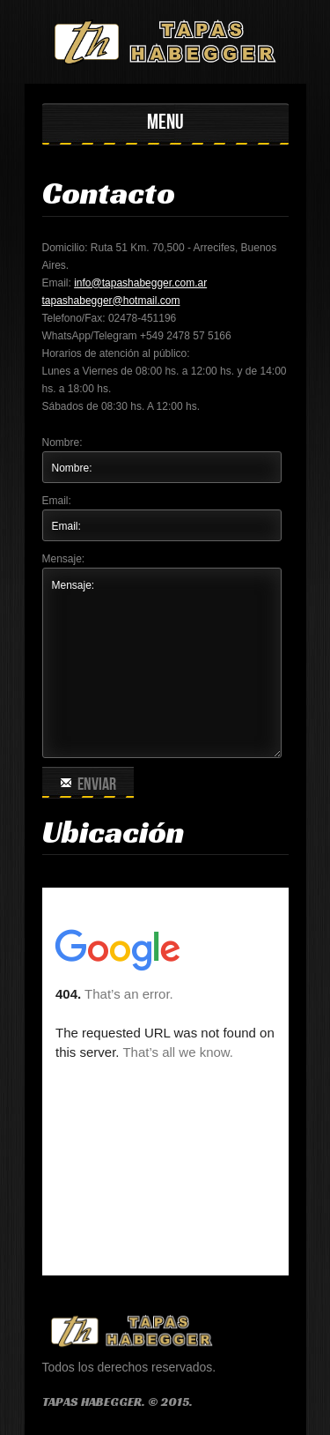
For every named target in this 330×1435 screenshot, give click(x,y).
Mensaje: (63, 559)
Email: (56, 500)
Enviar (88, 784)
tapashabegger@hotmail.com (111, 300)
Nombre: (62, 442)
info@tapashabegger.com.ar (140, 283)
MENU (165, 122)
